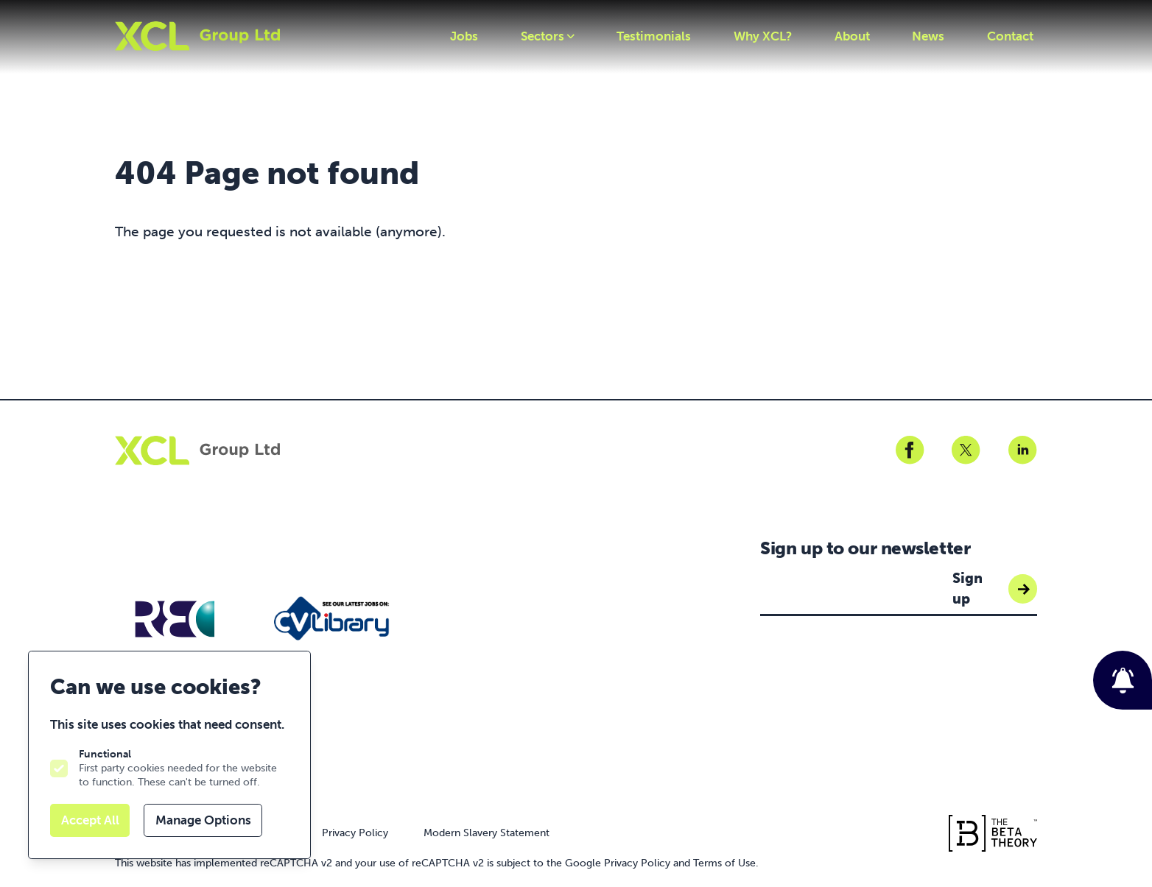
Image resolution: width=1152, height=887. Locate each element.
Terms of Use (724, 862)
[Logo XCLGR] (197, 36)
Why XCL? (763, 36)
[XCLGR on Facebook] (910, 450)
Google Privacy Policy (617, 862)
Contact (1010, 36)
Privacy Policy (355, 832)
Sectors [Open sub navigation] (548, 36)
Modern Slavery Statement (486, 832)
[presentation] (872, 673)
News (928, 36)
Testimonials (654, 36)
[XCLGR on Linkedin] (1022, 450)
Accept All (90, 820)
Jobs (464, 36)
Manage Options (203, 820)
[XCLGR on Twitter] (966, 450)
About (852, 36)
